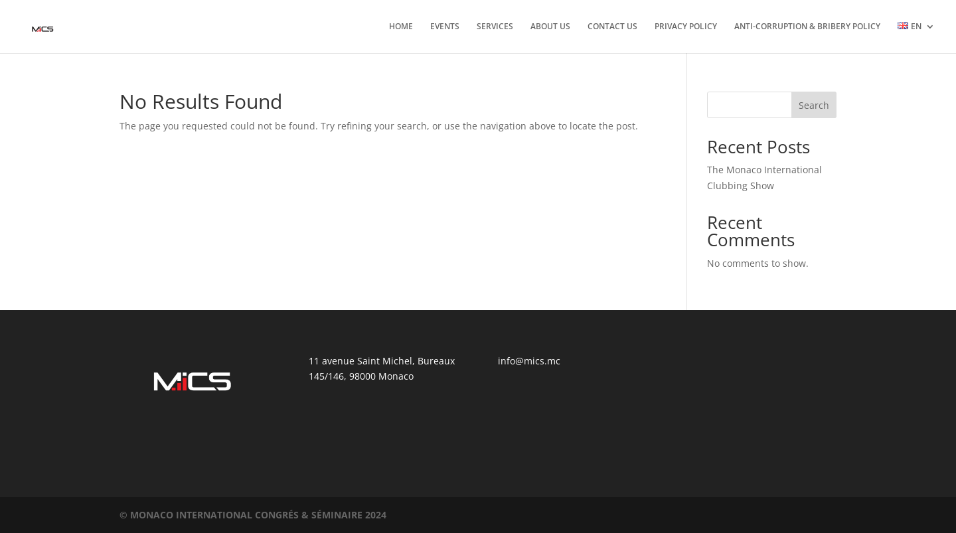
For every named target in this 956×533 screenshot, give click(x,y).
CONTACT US (612, 27)
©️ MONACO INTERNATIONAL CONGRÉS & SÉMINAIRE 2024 (253, 514)
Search (814, 105)
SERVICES (495, 27)
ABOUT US (550, 27)
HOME (401, 27)
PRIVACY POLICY (686, 27)
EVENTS (444, 27)
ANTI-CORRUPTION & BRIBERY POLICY (807, 27)
